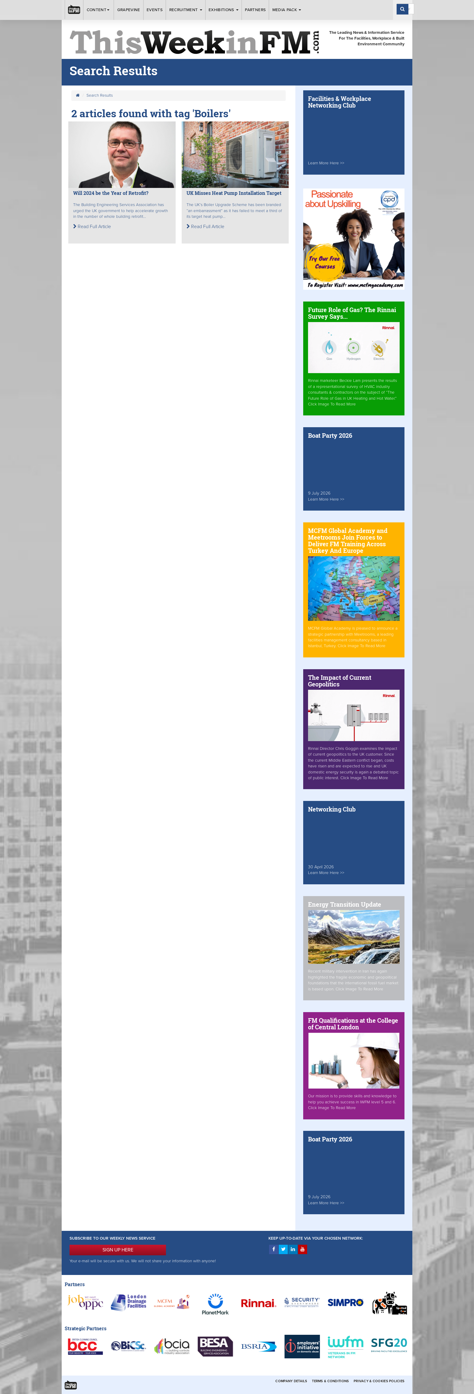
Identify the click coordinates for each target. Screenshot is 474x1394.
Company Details (291, 1381)
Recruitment (185, 10)
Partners (255, 10)
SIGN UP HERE (117, 1250)
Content (99, 10)
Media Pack (286, 10)
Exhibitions (224, 10)
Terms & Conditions (330, 1381)
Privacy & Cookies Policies (379, 1381)
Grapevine (128, 10)
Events (155, 10)
